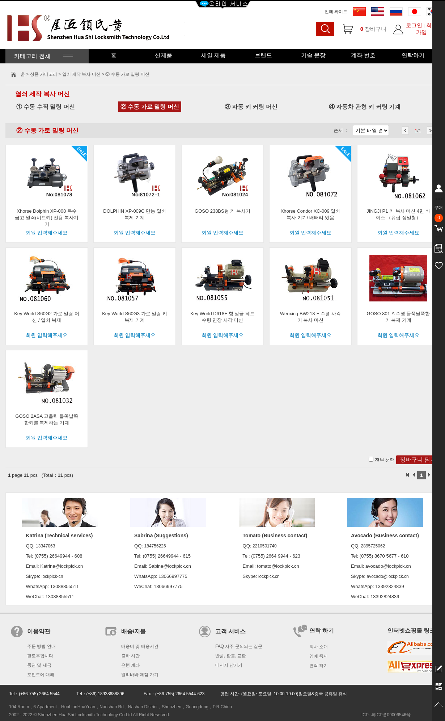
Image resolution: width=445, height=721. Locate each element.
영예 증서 (318, 656)
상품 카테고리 (44, 74)
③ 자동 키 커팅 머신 (251, 107)
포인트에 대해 (40, 674)
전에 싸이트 (336, 11)
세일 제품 (213, 55)
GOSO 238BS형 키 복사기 (222, 211)
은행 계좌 (130, 665)
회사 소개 (318, 646)
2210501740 (265, 546)
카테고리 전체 (43, 56)
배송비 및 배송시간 (139, 646)
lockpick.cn (269, 576)
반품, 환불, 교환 (230, 655)
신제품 (163, 55)
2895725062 (373, 546)
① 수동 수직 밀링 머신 (45, 107)
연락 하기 (318, 665)
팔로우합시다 (40, 655)
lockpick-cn (52, 576)
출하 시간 (130, 655)
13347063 (45, 546)
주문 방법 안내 (41, 646)
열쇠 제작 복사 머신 (81, 74)
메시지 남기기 (228, 665)
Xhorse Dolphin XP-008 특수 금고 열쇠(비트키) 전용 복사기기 (47, 217)
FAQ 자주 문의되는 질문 (238, 646)
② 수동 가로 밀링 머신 (149, 107)
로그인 (414, 25)
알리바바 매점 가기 (139, 674)
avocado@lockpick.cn (387, 576)
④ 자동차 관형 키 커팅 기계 (364, 107)
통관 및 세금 (39, 665)
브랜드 (263, 55)
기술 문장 (313, 55)
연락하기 (413, 55)
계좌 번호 (363, 55)
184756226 (155, 546)
